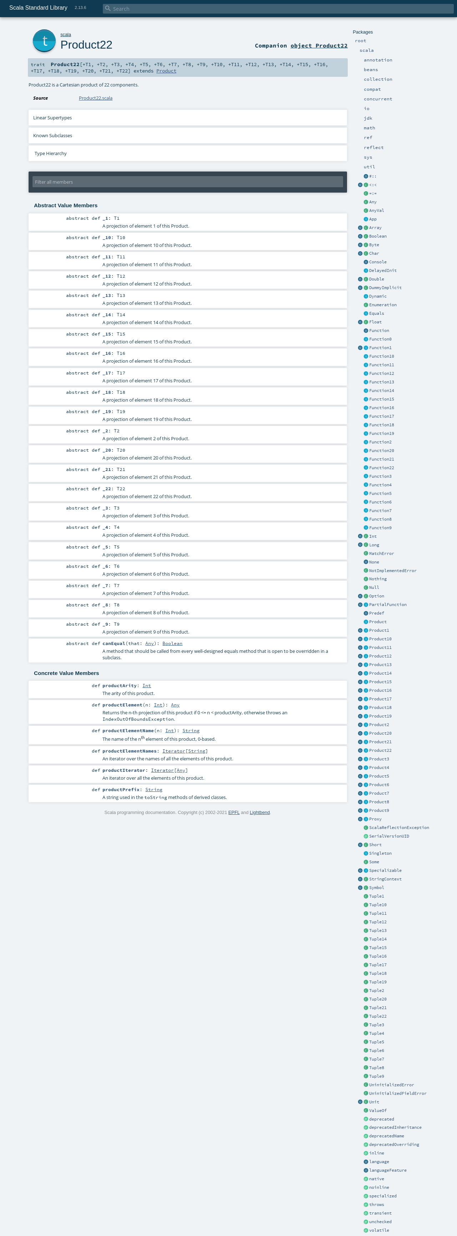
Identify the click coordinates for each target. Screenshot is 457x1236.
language (379, 1161)
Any (373, 201)
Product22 (380, 750)
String (191, 730)
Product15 (380, 681)
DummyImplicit (385, 287)
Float (375, 321)
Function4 (380, 484)
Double (376, 279)
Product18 (380, 707)
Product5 (379, 776)
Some (374, 861)
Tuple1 (376, 896)
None (374, 562)
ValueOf (378, 1110)
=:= (373, 193)
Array (375, 227)
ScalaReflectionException (399, 827)
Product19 (380, 716)
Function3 (380, 476)
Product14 (380, 673)
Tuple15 (378, 947)
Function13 (381, 381)
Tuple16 (378, 956)
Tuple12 (378, 921)
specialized (383, 1195)
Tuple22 (378, 1016)
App (373, 219)
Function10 (381, 356)
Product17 (380, 698)
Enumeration (383, 304)
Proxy (375, 818)
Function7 (380, 510)
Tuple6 (376, 1050)
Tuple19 (378, 981)
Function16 (381, 407)
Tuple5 (376, 1041)
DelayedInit (383, 270)
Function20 (381, 450)
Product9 (379, 810)
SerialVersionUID (389, 836)
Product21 (380, 741)
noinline (379, 1187)
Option (376, 596)
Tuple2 (376, 990)
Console (378, 261)
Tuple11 (378, 913)
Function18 (381, 424)
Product (378, 621)
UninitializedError (391, 1084)
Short (375, 844)
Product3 (379, 758)
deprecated (381, 1119)
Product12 (380, 656)
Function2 (380, 442)
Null (374, 587)
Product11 (380, 647)
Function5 (380, 493)
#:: (373, 176)
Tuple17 (378, 964)
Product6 (379, 784)
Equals (376, 313)
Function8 (380, 519)
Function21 (381, 459)
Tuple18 (378, 973)
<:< (373, 184)
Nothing (378, 578)
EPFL (234, 812)
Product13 (380, 664)
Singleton (380, 853)
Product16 (380, 690)
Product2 (379, 724)
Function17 (381, 416)
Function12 (381, 373)
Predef (376, 613)
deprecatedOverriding (394, 1144)
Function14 (381, 390)
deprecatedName (386, 1135)
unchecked (380, 1221)
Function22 (381, 467)
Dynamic (378, 296)
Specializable (385, 870)
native (376, 1178)
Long (374, 544)
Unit (374, 1102)
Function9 (380, 527)
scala (65, 34)
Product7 (379, 793)
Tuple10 (378, 904)
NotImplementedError (393, 570)
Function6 (380, 502)
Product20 (380, 733)
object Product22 (319, 45)
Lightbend (260, 812)
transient (380, 1213)
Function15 (381, 399)
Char (374, 253)
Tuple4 (376, 1033)
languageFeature (388, 1170)
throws (376, 1204)
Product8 (379, 801)
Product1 (379, 630)
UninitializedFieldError (398, 1093)
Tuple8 (376, 1067)
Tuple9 (376, 1076)
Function (379, 330)
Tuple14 (378, 939)
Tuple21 (378, 1007)
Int (373, 536)
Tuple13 (378, 930)
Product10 (380, 638)
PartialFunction (388, 604)
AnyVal (376, 210)
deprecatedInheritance (395, 1127)
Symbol (376, 887)
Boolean (378, 236)
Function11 (381, 364)
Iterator (173, 751)
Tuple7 (376, 1059)
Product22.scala (95, 98)
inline (376, 1153)
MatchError (381, 553)
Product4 (379, 767)
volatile (379, 1230)
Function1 (380, 347)
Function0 (380, 339)
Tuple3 (376, 1024)
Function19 (381, 433)
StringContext (385, 879)
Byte (374, 244)
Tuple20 (378, 999)
